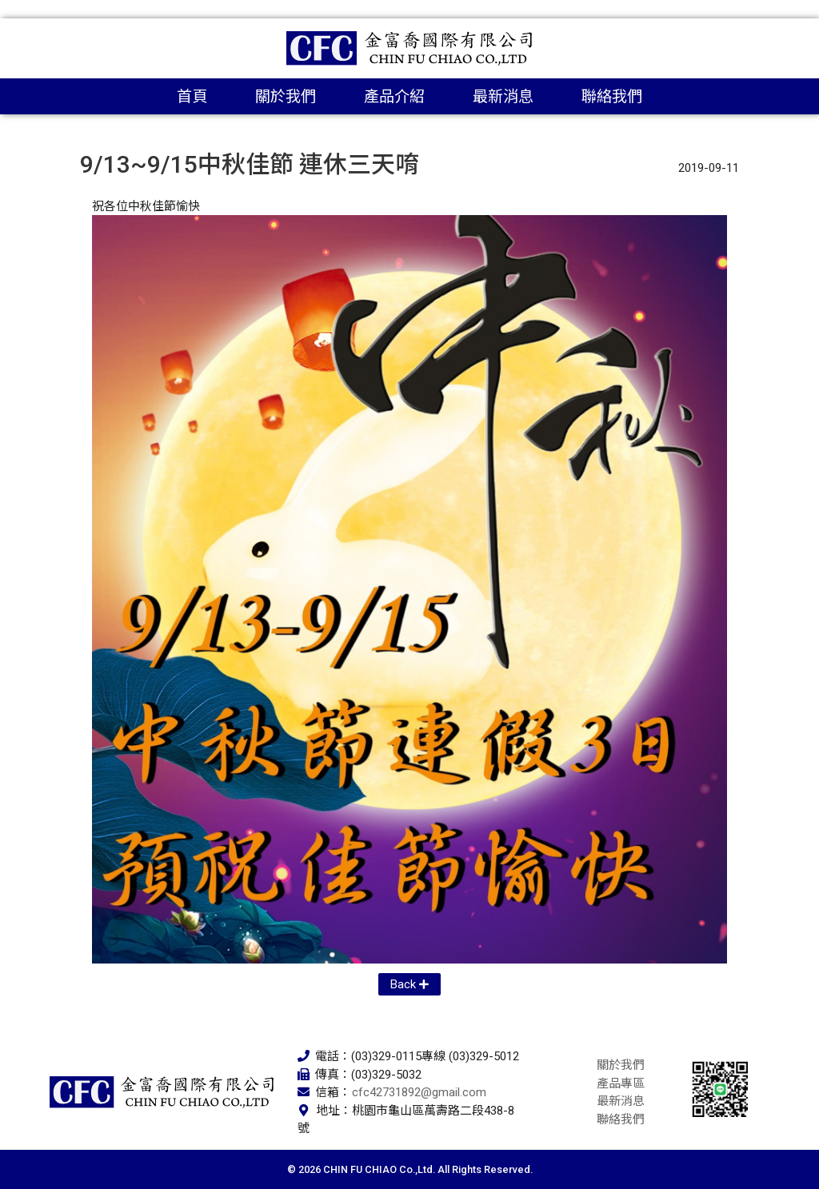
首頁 (192, 96)
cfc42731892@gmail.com (419, 1092)
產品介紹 (394, 96)
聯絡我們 (611, 96)
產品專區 (621, 1083)
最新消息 (503, 96)
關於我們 (285, 96)
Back (403, 984)
